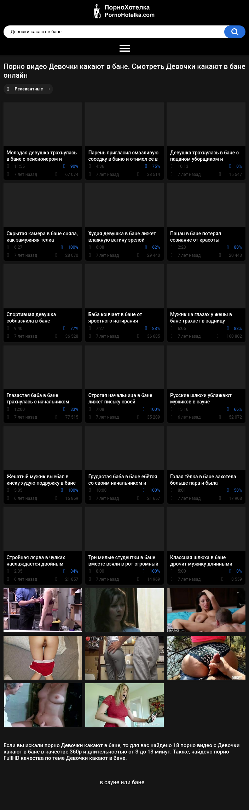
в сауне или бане (122, 782)
